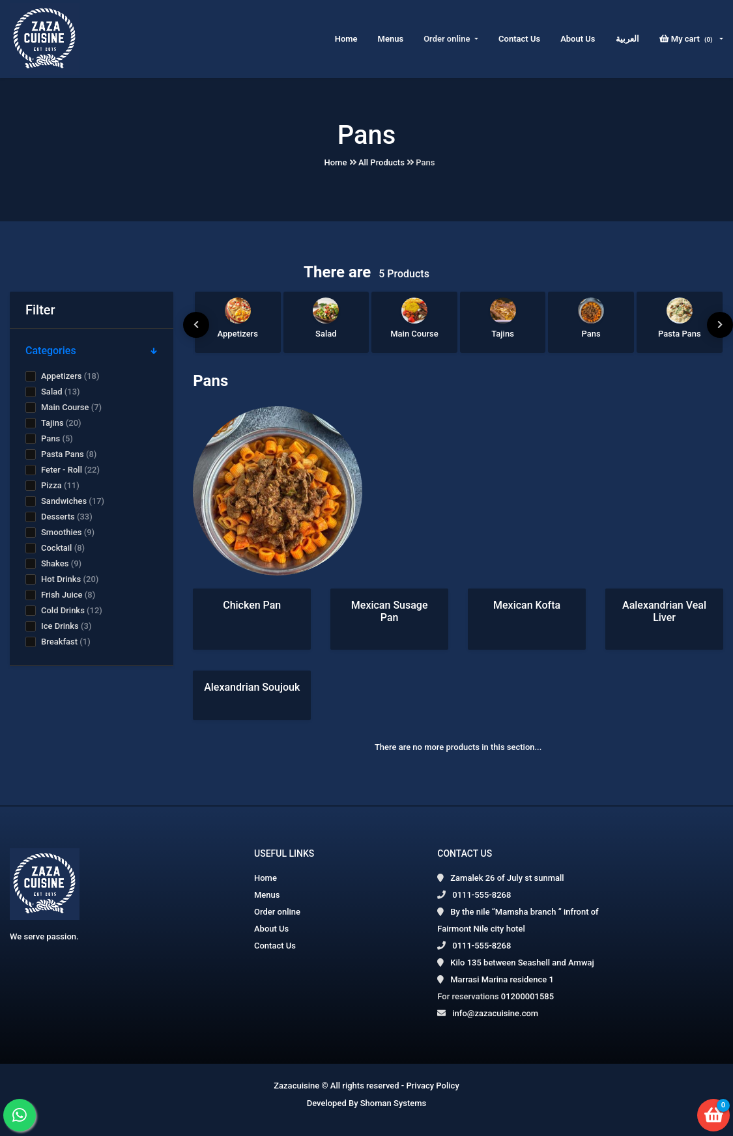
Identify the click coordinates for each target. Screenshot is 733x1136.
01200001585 (527, 996)
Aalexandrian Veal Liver (664, 611)
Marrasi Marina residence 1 (502, 979)
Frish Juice (68, 595)
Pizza (60, 485)
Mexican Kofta (526, 605)
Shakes (61, 563)
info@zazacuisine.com (495, 1013)
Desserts (67, 516)
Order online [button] (448, 39)
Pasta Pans (68, 454)
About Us (577, 39)
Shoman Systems (393, 1103)
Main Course (71, 407)
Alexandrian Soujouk (252, 687)
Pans (57, 438)
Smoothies (67, 532)
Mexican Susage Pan (389, 611)
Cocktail (63, 548)
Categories (91, 350)
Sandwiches (72, 501)
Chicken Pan (252, 605)
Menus (391, 39)
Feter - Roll (70, 470)
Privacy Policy (432, 1085)
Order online (277, 912)
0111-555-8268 (481, 895)
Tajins (61, 423)
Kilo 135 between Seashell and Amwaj (522, 962)
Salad (60, 391)
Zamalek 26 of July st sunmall (507, 878)
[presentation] (196, 325)
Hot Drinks (69, 579)
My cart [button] (688, 39)
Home (346, 39)
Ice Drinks (66, 626)
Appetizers (70, 376)
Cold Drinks (71, 610)
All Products (381, 162)
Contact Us (519, 39)
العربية (627, 39)
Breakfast (66, 641)
